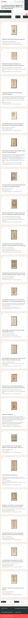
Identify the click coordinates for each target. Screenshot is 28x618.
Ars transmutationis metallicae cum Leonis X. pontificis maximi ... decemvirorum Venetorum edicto (12, 561)
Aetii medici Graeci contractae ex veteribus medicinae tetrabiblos (12, 93)
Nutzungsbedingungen (7, 612)
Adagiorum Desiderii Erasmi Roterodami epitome (13, 39)
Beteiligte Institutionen (21, 608)
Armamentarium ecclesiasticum (9, 475)
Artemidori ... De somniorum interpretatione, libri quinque (13, 588)
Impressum (18, 612)
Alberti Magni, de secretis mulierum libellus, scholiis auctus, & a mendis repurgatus (13, 151)
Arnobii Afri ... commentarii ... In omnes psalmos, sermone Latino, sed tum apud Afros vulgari (13, 506)
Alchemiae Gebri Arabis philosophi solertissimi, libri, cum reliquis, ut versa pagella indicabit (13, 185)
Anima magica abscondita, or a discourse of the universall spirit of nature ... (13, 331)
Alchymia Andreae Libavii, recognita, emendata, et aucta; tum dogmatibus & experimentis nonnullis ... (13, 213)
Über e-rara (4, 608)
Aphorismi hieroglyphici (7, 414)
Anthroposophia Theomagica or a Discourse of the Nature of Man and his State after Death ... (14, 359)
